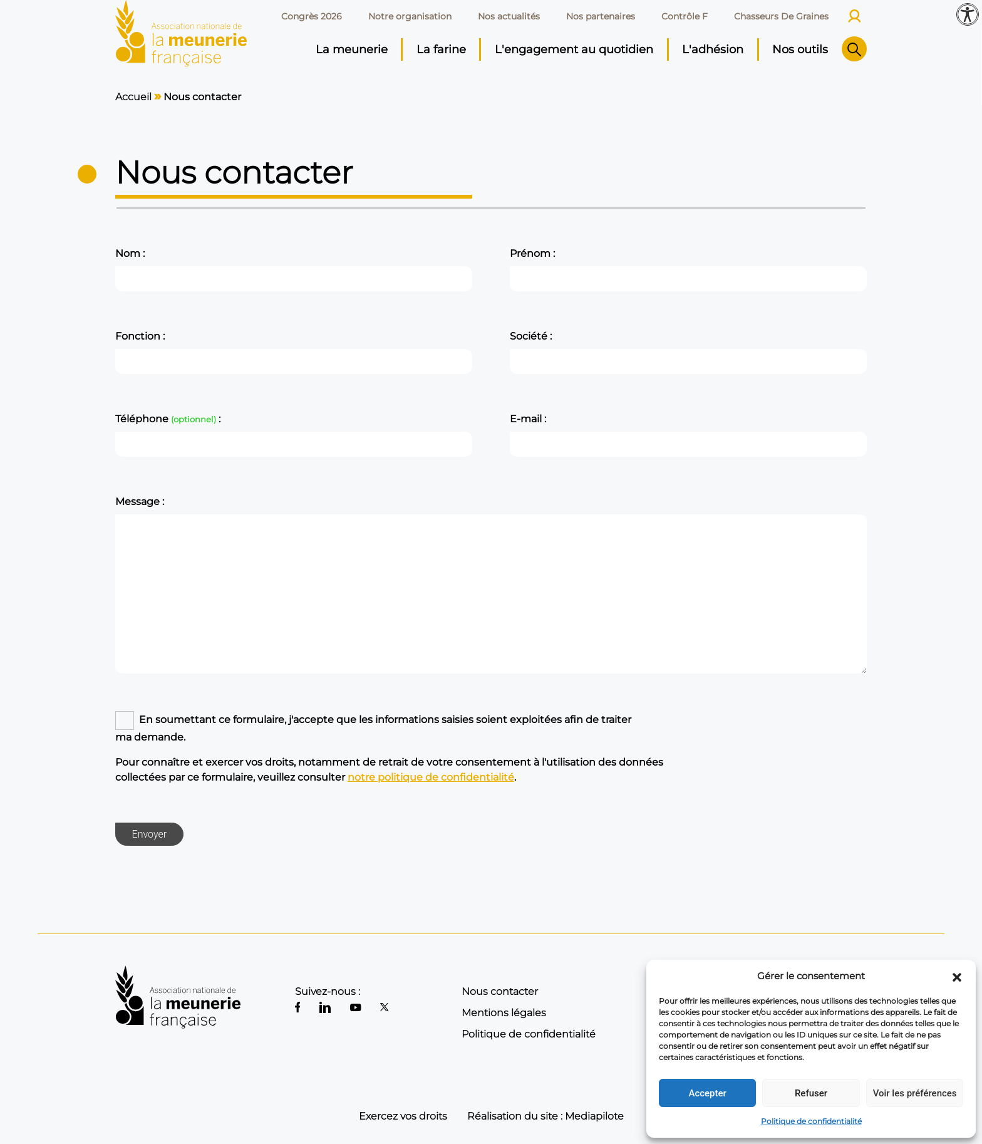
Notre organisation (410, 16)
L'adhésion (712, 49)
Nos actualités (509, 16)
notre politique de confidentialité (431, 777)
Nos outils (800, 49)
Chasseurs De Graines (781, 16)
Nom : (130, 253)
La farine (441, 49)
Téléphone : (167, 419)
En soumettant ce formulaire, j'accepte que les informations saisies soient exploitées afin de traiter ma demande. (373, 728)
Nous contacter (500, 991)
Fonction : (140, 336)
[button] (957, 976)
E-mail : (528, 419)
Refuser (811, 1093)
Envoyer (149, 834)
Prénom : (532, 253)
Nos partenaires (600, 16)
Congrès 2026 (311, 16)
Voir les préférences (915, 1093)
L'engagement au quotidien (574, 49)
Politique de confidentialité (811, 1121)
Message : (139, 501)
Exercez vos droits (403, 1116)
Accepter (707, 1093)
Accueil (133, 97)
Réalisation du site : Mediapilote (545, 1116)
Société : (531, 336)
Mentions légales (504, 1013)
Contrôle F (684, 16)
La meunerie (352, 49)
